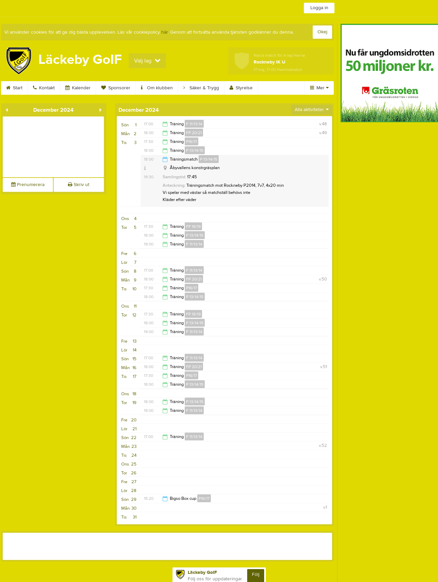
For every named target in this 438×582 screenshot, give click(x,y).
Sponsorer (115, 88)
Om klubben (157, 88)
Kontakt (44, 88)
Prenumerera (27, 185)
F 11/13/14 (194, 124)
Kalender (78, 88)
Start (14, 88)
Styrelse (241, 88)
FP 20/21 (194, 132)
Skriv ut (78, 185)
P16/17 (191, 141)
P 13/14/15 (194, 150)
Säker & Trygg (201, 88)
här (164, 32)
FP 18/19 (193, 226)
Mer (319, 88)
